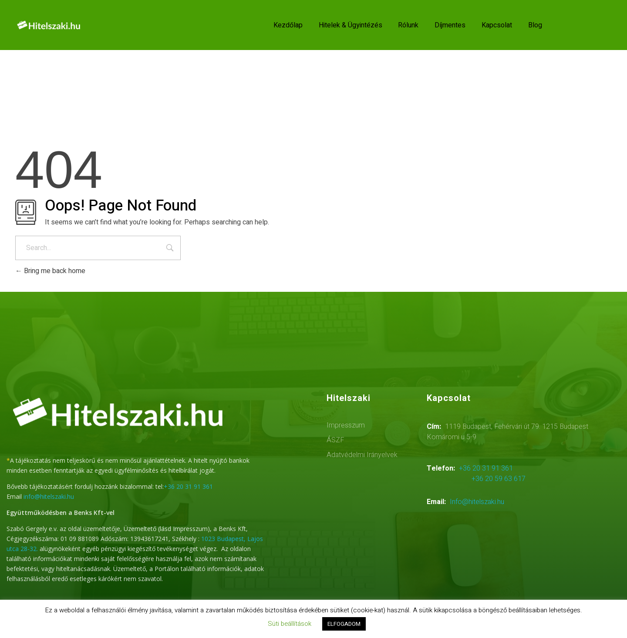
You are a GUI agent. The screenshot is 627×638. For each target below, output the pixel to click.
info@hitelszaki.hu (49, 496)
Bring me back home (50, 271)
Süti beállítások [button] (289, 623)
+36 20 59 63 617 (499, 479)
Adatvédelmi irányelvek (362, 455)
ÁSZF (335, 440)
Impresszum (346, 425)
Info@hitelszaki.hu (477, 502)
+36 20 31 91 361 (188, 486)
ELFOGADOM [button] (344, 624)
